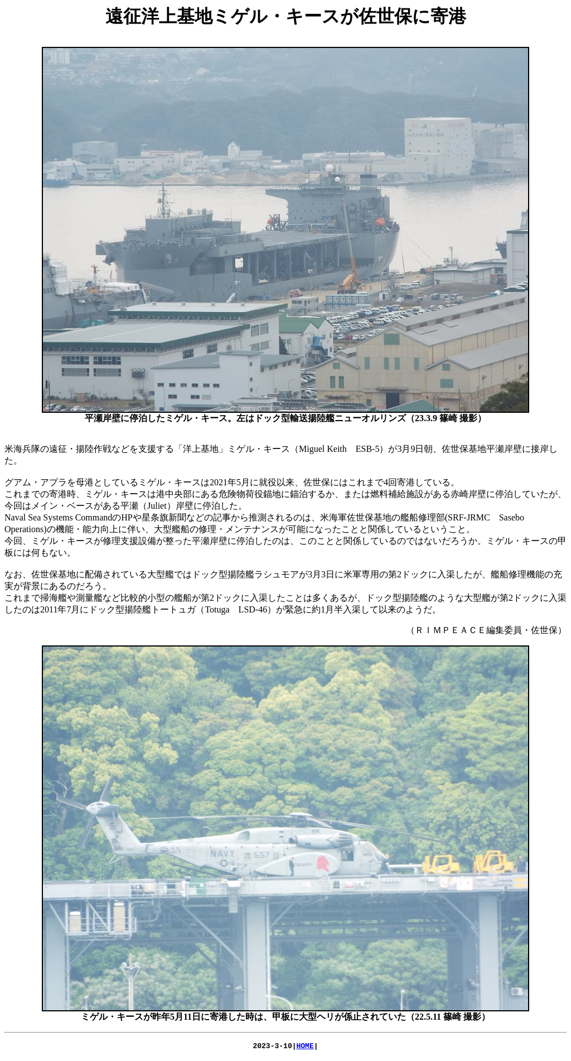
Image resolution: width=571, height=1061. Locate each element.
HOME (305, 1047)
